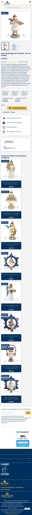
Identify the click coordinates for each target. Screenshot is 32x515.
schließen (27, 508)
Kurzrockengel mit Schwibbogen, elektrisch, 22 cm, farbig (11, 214)
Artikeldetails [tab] (9, 141)
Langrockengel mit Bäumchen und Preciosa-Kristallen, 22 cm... (11, 183)
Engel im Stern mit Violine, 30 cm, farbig (11, 275)
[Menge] (3, 108)
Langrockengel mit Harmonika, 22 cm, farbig (11, 306)
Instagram (12, 426)
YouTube (8, 426)
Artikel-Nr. (7, 148)
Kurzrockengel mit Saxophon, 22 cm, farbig (11, 244)
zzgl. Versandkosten (12, 62)
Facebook (4, 426)
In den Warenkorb (17, 108)
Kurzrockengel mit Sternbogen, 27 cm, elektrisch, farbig (11, 367)
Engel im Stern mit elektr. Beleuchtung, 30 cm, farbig (11, 398)
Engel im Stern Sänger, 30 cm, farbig (11, 336)
